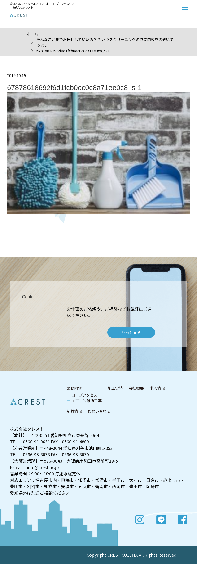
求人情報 (157, 388)
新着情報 (74, 411)
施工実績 (115, 388)
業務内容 (74, 388)
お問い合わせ (99, 411)
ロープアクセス (84, 395)
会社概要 (136, 388)
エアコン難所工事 (86, 400)
